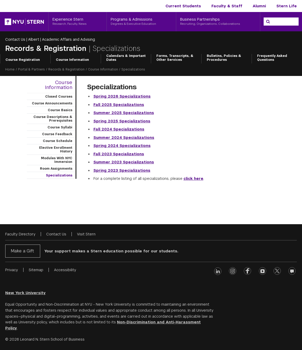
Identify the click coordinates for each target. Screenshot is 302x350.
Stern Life (286, 6)
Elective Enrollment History (55, 149)
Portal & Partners (31, 69)
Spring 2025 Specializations (121, 121)
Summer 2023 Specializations (123, 162)
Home (10, 69)
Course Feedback (57, 134)
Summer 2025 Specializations (123, 112)
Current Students (183, 6)
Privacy (11, 270)
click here (193, 178)
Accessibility (65, 270)
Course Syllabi (60, 127)
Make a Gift (22, 251)
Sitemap (36, 270)
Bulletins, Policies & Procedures (224, 58)
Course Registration (22, 60)
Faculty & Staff (226, 6)
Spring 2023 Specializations (121, 170)
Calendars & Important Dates (126, 58)
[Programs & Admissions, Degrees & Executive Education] (141, 21)
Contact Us (15, 39)
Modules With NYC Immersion (56, 160)
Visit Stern (86, 234)
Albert (33, 39)
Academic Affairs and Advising (68, 39)
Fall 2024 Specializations (118, 129)
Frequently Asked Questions (272, 58)
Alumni (259, 6)
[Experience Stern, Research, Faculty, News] (77, 21)
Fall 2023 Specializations (118, 154)
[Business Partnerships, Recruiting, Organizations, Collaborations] (218, 21)
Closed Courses (58, 96)
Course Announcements (52, 103)
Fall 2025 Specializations (118, 104)
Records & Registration (47, 48)
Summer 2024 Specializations (123, 137)
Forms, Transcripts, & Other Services (174, 58)
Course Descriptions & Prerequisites (52, 119)
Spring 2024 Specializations (122, 145)
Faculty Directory (20, 234)
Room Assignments (56, 169)
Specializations (59, 175)
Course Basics (60, 110)
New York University (25, 292)
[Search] (268, 21)
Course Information (72, 60)
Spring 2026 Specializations (122, 96)
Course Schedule (57, 141)
